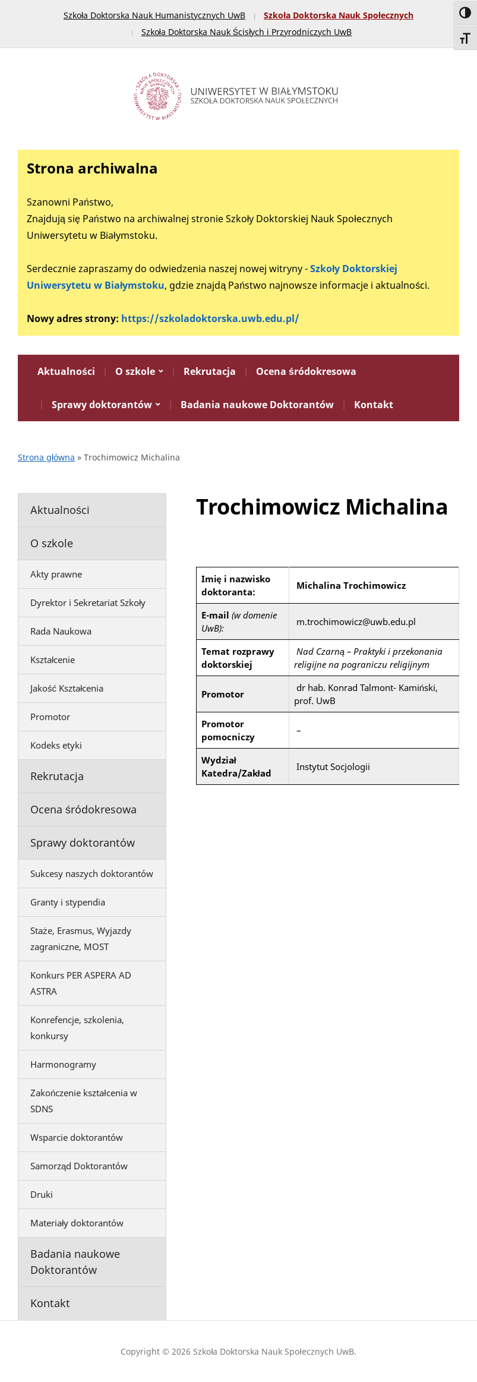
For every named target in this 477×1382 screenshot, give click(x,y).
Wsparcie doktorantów (76, 1137)
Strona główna (46, 457)
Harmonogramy (63, 1064)
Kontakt (373, 404)
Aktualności (66, 371)
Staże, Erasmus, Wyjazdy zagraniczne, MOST (80, 938)
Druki (41, 1194)
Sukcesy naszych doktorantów (91, 873)
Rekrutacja (210, 371)
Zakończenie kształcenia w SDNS (83, 1101)
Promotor (50, 716)
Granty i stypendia (67, 902)
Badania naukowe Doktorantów (257, 404)
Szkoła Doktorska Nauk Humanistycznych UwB (154, 15)
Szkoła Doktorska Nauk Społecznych (338, 15)
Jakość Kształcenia (66, 688)
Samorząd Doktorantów (79, 1166)
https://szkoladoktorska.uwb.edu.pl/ (210, 318)
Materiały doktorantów (77, 1223)
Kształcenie (52, 659)
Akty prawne (56, 574)
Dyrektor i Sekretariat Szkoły (88, 602)
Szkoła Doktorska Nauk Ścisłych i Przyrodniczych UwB (246, 31)
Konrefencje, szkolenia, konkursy (77, 1028)
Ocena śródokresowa (306, 371)
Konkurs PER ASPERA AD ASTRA (80, 983)
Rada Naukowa (60, 631)
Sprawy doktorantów (102, 404)
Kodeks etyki (56, 745)
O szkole (135, 371)
